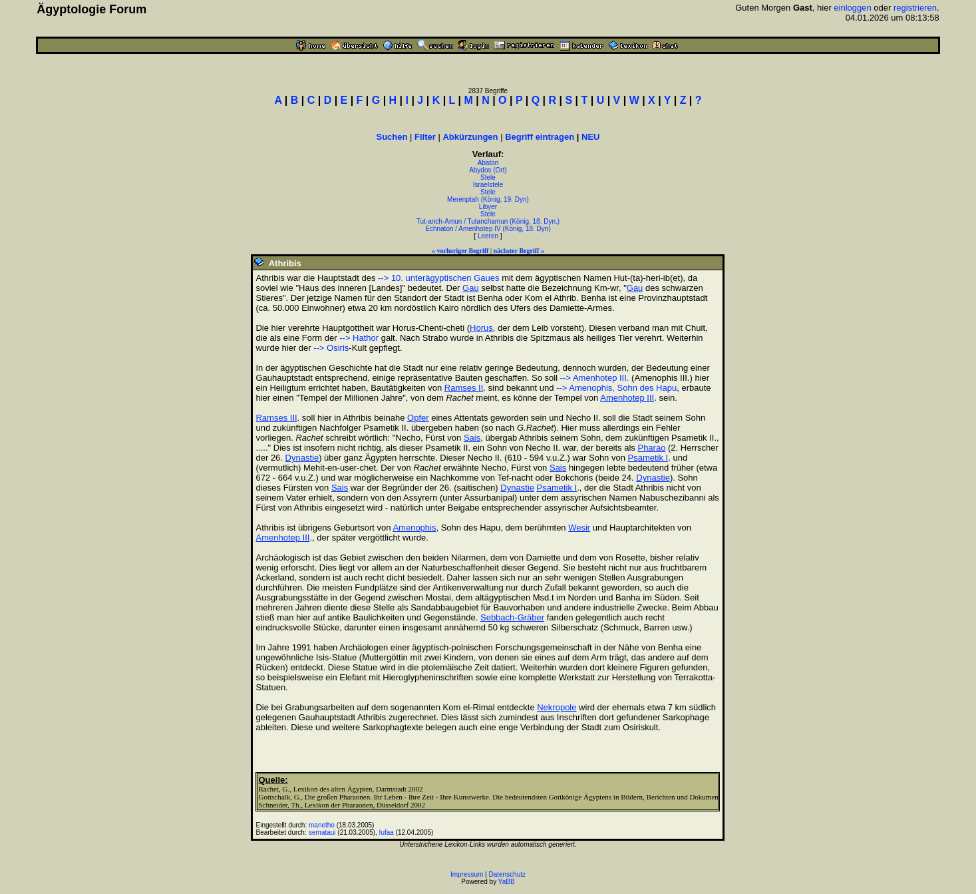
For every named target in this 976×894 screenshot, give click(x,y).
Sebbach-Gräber (512, 617)
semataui (322, 832)
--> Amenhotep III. (594, 378)
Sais (472, 438)
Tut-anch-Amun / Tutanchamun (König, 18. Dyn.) (488, 221)
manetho (322, 825)
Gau (470, 288)
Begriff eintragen (539, 137)
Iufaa (386, 832)
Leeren (488, 236)
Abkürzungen (470, 137)
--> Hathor (359, 338)
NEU (590, 137)
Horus (481, 328)
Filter (425, 137)
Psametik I (648, 458)
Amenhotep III (627, 398)
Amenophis (414, 528)
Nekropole (556, 707)
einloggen (852, 8)
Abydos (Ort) (488, 170)
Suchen (391, 137)
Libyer (488, 206)
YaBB (506, 881)
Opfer (418, 418)
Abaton (488, 162)
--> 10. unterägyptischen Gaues (438, 278)
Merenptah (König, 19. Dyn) (488, 199)
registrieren (915, 8)
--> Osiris (331, 348)
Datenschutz (507, 874)
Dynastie (302, 458)
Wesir (579, 528)
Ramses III (276, 418)
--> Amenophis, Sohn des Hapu (616, 388)
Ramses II (464, 388)
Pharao (651, 448)
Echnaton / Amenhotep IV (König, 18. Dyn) (487, 228)
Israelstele (488, 184)
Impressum (466, 874)
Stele (488, 177)
